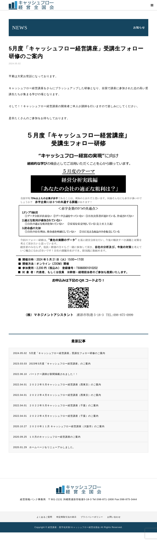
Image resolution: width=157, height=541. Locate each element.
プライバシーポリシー (92, 517)
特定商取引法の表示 (66, 517)
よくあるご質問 (44, 517)
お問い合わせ (114, 517)
